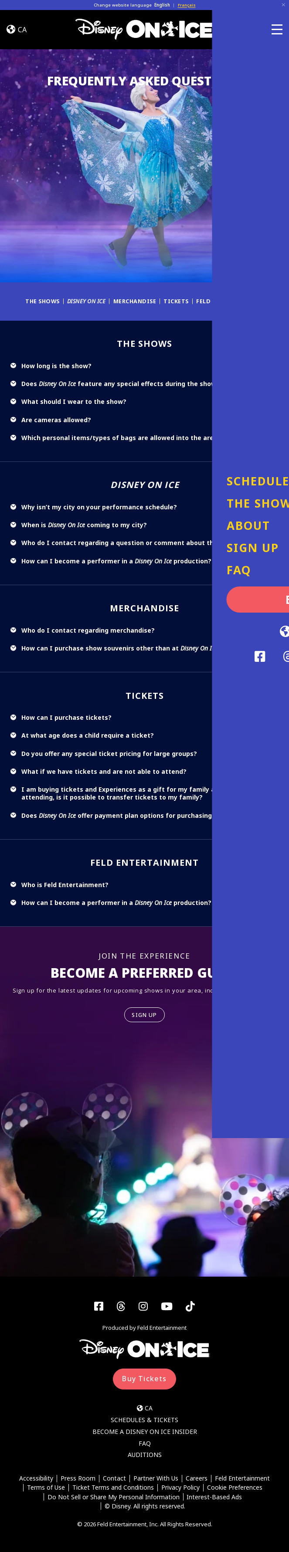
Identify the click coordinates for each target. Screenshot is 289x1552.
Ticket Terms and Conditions (113, 1488)
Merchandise (136, 301)
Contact (114, 1479)
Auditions (145, 1455)
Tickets (179, 301)
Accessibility (36, 1479)
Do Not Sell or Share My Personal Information (113, 1497)
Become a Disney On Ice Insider (144, 1432)
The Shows (40, 301)
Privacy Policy (180, 1488)
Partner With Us (155, 1479)
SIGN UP (144, 1015)
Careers (196, 1479)
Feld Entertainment (233, 301)
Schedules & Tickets (144, 1420)
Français (187, 5)
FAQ (145, 1444)
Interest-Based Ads (214, 1497)
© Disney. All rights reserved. (145, 1507)
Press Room (78, 1479)
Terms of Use (46, 1488)
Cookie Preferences (234, 1488)
